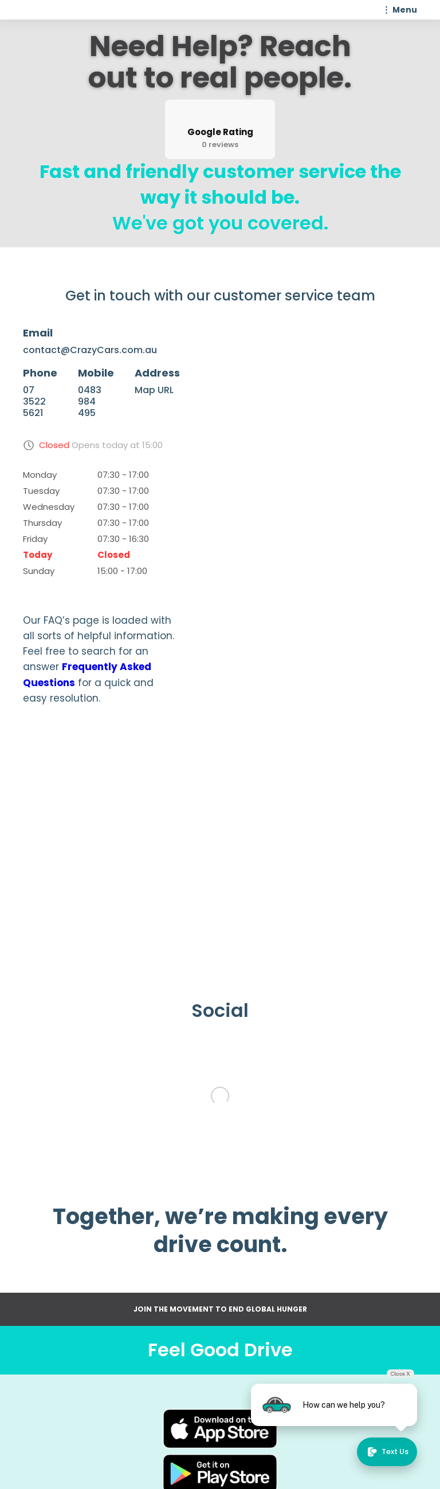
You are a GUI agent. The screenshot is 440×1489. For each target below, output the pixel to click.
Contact (168, 1442)
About (168, 1423)
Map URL (154, 390)
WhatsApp (278, 1460)
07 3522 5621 (34, 402)
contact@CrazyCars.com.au (90, 350)
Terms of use (168, 1460)
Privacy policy (168, 1479)
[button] (398, 9)
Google (278, 1479)
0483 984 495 (89, 402)
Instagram (278, 1442)
